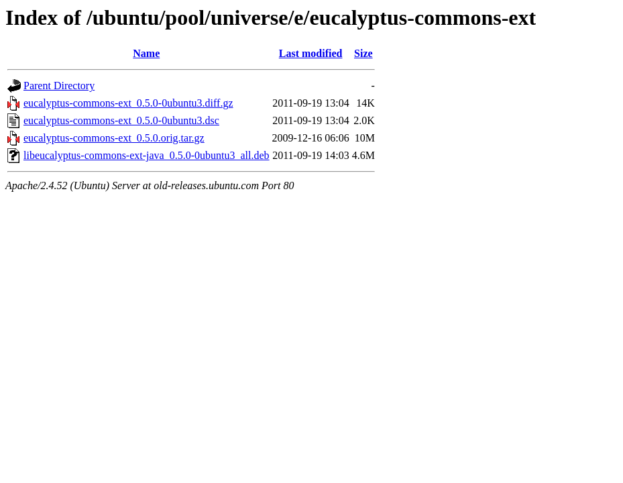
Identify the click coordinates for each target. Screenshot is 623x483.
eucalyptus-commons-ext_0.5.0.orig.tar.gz (114, 138)
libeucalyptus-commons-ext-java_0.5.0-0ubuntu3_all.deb (146, 155)
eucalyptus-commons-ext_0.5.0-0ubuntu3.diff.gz (128, 103)
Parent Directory (59, 85)
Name (146, 53)
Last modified (311, 53)
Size (363, 53)
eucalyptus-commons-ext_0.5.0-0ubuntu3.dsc (121, 120)
